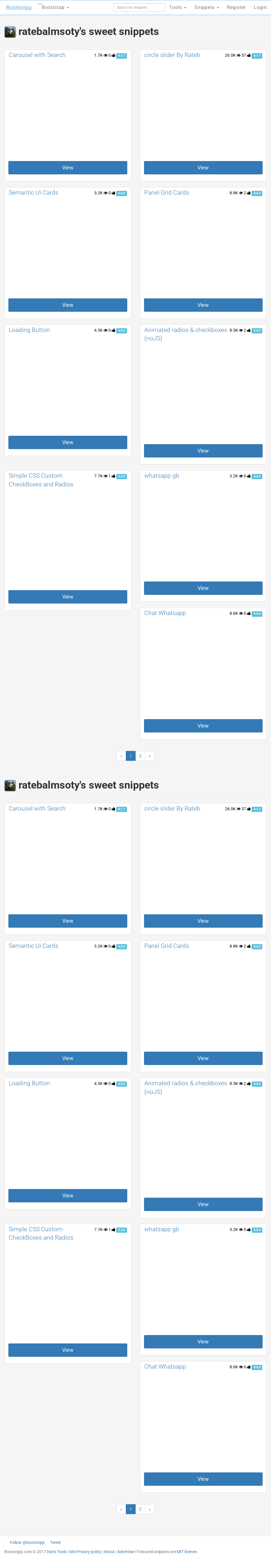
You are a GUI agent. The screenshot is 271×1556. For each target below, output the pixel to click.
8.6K (236, 613)
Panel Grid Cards (166, 192)
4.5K (101, 330)
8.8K (236, 193)
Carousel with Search (37, 54)
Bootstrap (53, 5)
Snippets (206, 7)
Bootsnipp (19, 7)
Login (260, 7)
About (109, 1551)
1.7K (101, 55)
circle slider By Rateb (172, 54)
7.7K (101, 476)
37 (246, 55)
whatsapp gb (161, 475)
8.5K (236, 330)
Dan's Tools (57, 1551)
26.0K (233, 55)
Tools (177, 7)
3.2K (101, 193)
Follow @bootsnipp (27, 1542)
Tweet (55, 1542)
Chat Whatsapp (165, 613)
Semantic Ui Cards (33, 192)
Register (236, 7)
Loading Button (29, 329)
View (67, 168)
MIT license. (187, 1551)
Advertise (125, 1551)
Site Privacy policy (85, 1551)
